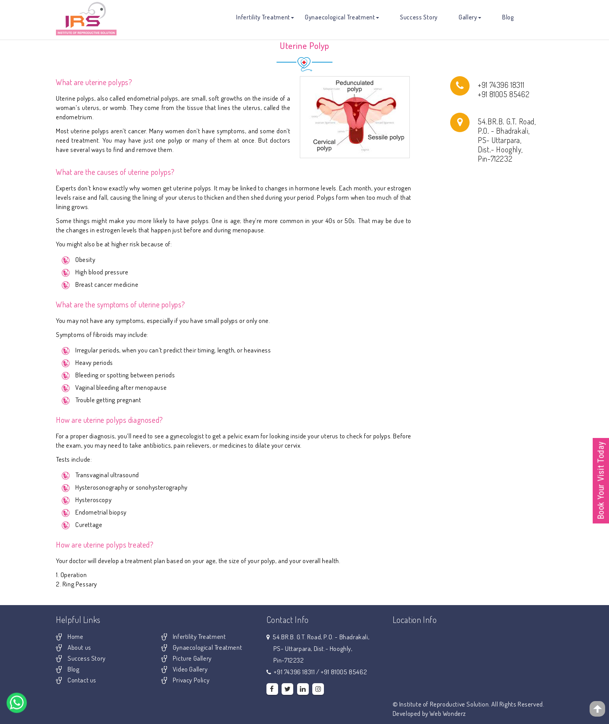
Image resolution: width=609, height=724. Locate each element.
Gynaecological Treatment (342, 17)
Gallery (470, 17)
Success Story (419, 17)
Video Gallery (190, 669)
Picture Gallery (192, 658)
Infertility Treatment (265, 17)
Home (75, 636)
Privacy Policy (191, 680)
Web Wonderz (448, 713)
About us (79, 647)
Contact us (82, 680)
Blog (508, 17)
